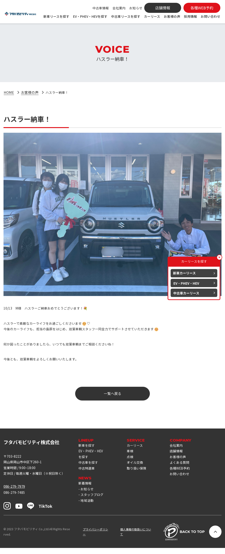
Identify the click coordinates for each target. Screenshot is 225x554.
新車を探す (87, 448)
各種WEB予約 (184, 473)
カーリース (152, 16)
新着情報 (85, 488)
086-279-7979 (14, 491)
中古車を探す (88, 467)
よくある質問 (183, 467)
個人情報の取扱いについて (135, 538)
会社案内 (119, 8)
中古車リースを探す (125, 16)
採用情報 (190, 16)
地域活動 (88, 507)
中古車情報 (100, 8)
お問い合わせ (210, 16)
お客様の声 (172, 16)
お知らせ (135, 8)
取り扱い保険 (139, 473)
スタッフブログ (93, 501)
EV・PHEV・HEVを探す (90, 16)
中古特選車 (87, 473)
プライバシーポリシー (93, 538)
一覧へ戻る (112, 396)
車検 (132, 454)
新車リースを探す (56, 16)
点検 (132, 460)
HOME (9, 92)
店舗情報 (180, 454)
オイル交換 (137, 467)
